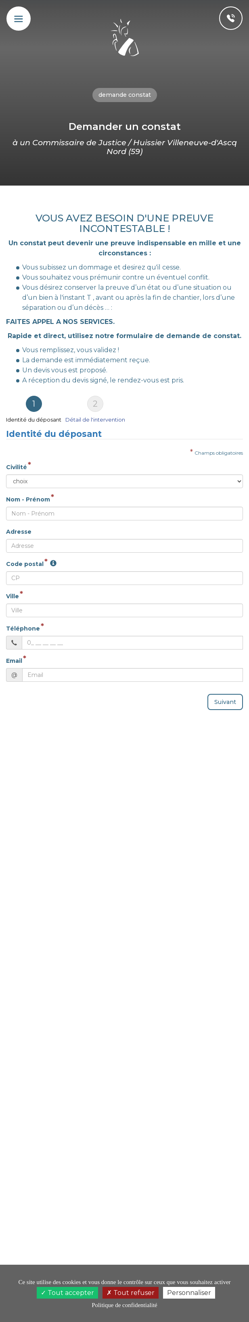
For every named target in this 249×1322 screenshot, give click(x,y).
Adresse (18, 531)
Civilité (16, 467)
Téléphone (23, 628)
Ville (12, 596)
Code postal (25, 564)
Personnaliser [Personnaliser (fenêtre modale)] (189, 1293)
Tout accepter (67, 1293)
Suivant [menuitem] (225, 702)
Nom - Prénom (28, 499)
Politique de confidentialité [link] (124, 1305)
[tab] (35, 409)
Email (14, 660)
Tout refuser (131, 1293)
